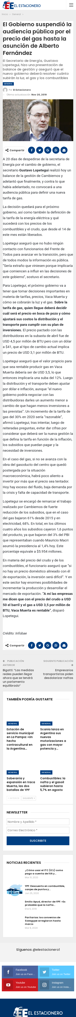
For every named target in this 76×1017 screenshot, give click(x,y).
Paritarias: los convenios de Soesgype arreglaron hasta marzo (43, 929)
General (8, 83)
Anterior (13, 807)
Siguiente (29, 807)
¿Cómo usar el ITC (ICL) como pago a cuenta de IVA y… (44, 880)
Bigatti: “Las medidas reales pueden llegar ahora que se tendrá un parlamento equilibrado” (18, 678)
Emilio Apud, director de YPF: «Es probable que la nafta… (45, 912)
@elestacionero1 (46, 958)
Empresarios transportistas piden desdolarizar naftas (58, 674)
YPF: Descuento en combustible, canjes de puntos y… (45, 896)
